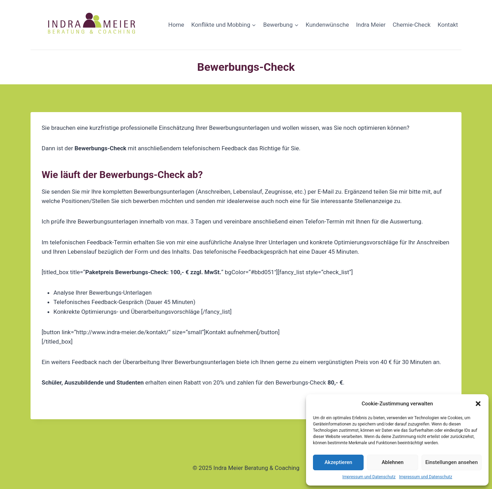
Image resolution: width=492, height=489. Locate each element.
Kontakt (448, 24)
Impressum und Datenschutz (369, 476)
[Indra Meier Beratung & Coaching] (92, 25)
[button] (478, 403)
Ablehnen (393, 462)
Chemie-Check (412, 24)
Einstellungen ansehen (451, 462)
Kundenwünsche (327, 24)
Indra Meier (370, 24)
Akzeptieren (338, 462)
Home (176, 24)
